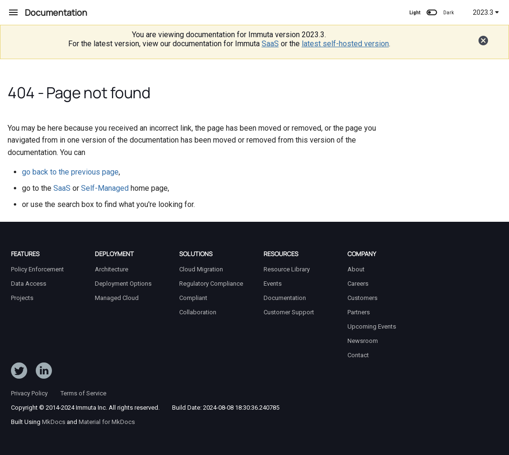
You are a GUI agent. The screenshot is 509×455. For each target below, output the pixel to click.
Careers (357, 283)
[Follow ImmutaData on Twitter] (19, 372)
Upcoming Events (371, 326)
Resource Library (287, 269)
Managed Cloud (117, 297)
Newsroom (362, 340)
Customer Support (289, 312)
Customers (362, 297)
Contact (358, 355)
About (356, 269)
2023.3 (486, 12)
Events (273, 283)
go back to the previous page (70, 171)
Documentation (285, 297)
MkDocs (53, 421)
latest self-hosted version (345, 43)
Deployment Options (123, 283)
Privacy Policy (29, 393)
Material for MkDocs (107, 421)
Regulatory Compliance (211, 283)
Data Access (28, 283)
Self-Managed (105, 188)
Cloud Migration (201, 269)
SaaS (270, 43)
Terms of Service (83, 393)
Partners (358, 312)
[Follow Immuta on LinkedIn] (44, 372)
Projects (22, 297)
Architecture (111, 269)
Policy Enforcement (37, 269)
